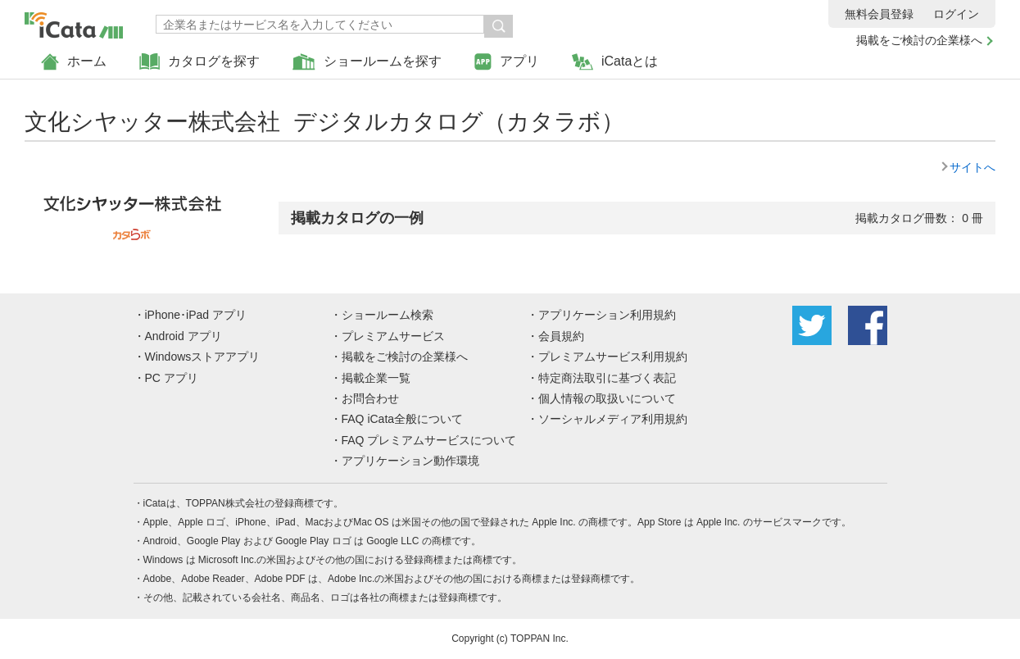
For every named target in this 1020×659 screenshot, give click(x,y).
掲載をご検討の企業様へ (919, 40)
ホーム (74, 61)
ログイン (956, 13)
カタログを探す (199, 61)
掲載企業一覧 (376, 377)
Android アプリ (183, 336)
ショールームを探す (367, 61)
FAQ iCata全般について (403, 418)
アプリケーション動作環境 (410, 460)
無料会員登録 (879, 13)
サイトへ (972, 167)
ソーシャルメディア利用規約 (612, 418)
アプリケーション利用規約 (607, 314)
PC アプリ (171, 377)
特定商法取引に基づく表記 (607, 377)
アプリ (506, 61)
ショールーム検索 (387, 314)
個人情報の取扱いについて (607, 398)
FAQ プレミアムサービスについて (429, 440)
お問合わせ (370, 398)
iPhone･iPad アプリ (196, 314)
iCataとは (615, 61)
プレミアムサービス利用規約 (612, 356)
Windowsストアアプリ (203, 356)
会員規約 (561, 336)
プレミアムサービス (393, 336)
